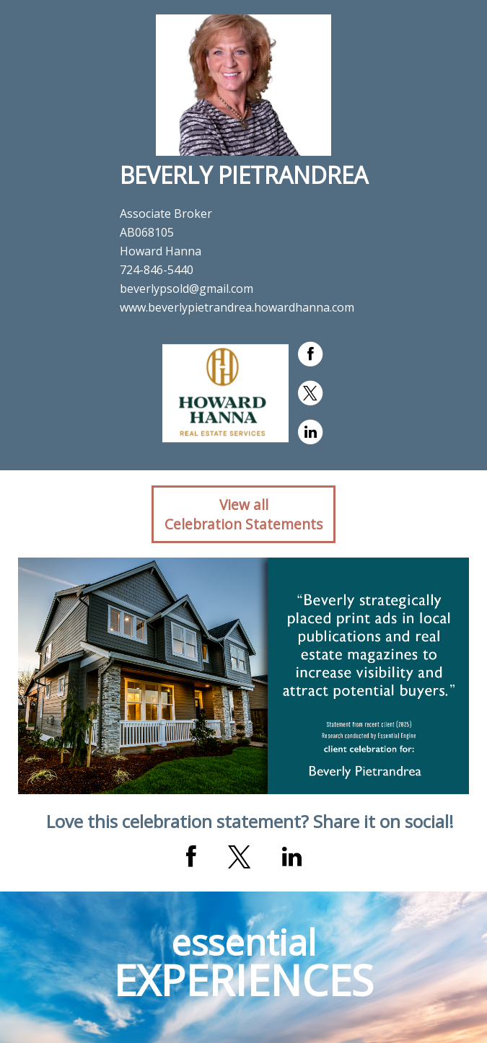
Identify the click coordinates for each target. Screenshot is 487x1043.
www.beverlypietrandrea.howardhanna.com (237, 307)
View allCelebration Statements (243, 514)
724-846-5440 (156, 270)
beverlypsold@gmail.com (186, 288)
